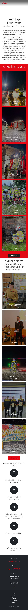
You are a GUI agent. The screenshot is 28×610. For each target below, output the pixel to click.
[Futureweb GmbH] (13, 607)
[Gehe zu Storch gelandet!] (14, 436)
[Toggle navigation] (25, 3)
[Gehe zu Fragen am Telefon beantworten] (14, 493)
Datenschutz (14, 600)
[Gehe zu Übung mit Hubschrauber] (14, 363)
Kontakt (14, 598)
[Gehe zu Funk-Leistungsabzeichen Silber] (14, 400)
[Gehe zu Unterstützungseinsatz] (14, 88)
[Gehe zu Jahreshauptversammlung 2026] (14, 327)
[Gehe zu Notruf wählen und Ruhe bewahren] (14, 476)
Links (14, 593)
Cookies (14, 602)
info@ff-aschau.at (15, 561)
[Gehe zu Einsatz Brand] (14, 233)
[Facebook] (14, 587)
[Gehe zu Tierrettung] (14, 197)
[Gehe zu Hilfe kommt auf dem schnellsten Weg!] (14, 544)
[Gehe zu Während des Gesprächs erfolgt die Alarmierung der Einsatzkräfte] (14, 511)
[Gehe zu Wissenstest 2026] (14, 291)
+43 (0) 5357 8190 (15, 569)
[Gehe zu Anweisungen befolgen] (14, 528)
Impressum (14, 597)
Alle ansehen (14, 255)
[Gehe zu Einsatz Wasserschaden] (14, 161)
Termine (14, 595)
